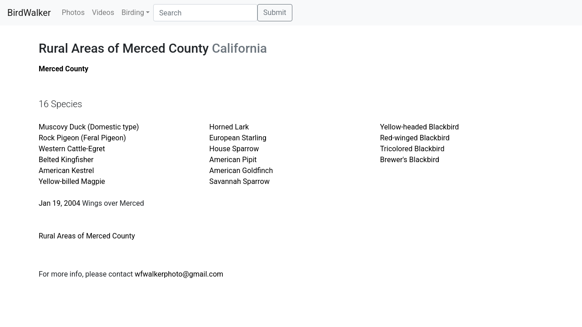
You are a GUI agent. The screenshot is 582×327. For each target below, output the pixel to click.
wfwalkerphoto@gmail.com (179, 274)
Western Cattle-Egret (72, 148)
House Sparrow (234, 148)
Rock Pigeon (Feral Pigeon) (82, 138)
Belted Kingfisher (66, 159)
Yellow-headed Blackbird (419, 127)
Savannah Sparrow (239, 181)
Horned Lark (229, 127)
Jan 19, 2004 (59, 203)
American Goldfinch (241, 170)
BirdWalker (29, 12)
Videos (103, 12)
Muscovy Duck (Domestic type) (89, 127)
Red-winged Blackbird (415, 138)
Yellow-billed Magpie (72, 181)
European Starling (237, 138)
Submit (274, 12)
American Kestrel (66, 170)
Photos (73, 12)
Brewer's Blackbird (409, 159)
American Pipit (232, 159)
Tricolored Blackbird (412, 148)
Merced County (63, 68)
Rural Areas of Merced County (87, 236)
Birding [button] (132, 12)
